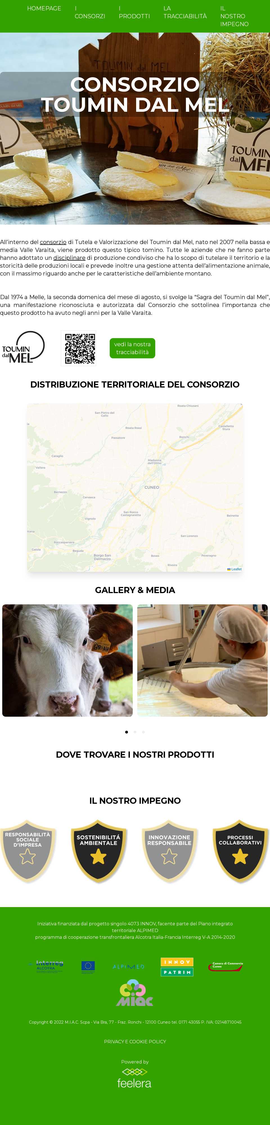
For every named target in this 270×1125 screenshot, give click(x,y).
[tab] (126, 732)
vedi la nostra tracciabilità (132, 348)
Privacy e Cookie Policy (135, 1041)
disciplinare (69, 257)
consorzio (53, 242)
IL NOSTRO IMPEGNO (234, 16)
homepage (44, 8)
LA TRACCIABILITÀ (185, 12)
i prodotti (134, 12)
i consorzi (90, 12)
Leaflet (234, 569)
